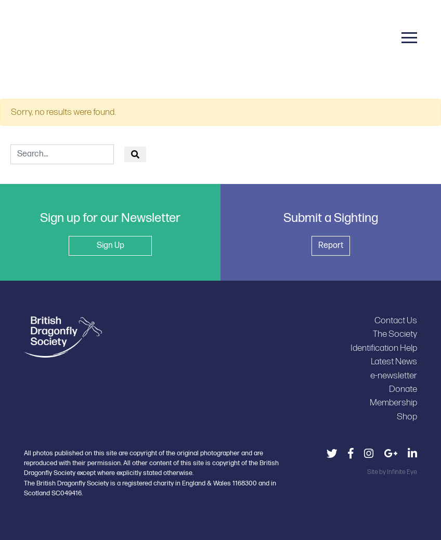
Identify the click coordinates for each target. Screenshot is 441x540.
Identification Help (384, 348)
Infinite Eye (402, 472)
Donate (403, 389)
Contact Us (395, 320)
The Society (395, 333)
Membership (393, 402)
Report (330, 246)
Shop (407, 416)
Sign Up (110, 246)
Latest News (394, 361)
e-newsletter (393, 375)
